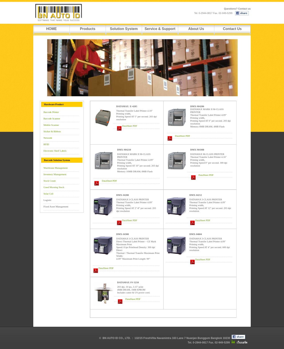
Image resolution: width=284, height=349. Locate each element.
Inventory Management (54, 174)
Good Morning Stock (53, 187)
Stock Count (49, 180)
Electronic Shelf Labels (54, 150)
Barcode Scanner (51, 118)
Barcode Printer (51, 112)
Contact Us (232, 29)
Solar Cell (48, 193)
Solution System (124, 29)
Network (47, 137)
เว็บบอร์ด (242, 342)
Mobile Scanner (51, 125)
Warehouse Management (55, 167)
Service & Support (160, 29)
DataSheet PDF (129, 125)
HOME (51, 29)
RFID (46, 144)
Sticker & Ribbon (52, 131)
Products (87, 29)
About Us (196, 29)
